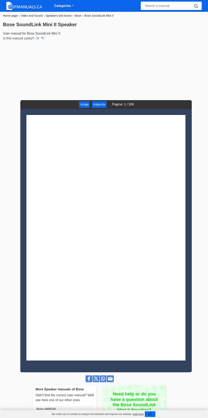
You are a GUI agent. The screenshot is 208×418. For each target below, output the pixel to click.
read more (138, 414)
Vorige (84, 104)
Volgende (99, 104)
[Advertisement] (104, 69)
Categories (62, 6)
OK (150, 414)
